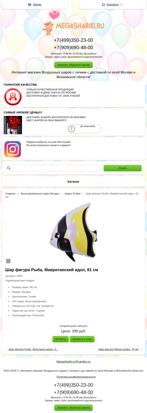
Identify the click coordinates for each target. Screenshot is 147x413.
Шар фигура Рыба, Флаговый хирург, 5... (33, 349)
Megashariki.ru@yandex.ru (73, 361)
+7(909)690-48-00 (73, 47)
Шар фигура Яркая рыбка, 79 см (118, 349)
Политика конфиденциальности (76, 376)
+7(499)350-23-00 (73, 40)
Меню (37, 4)
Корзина (112, 4)
